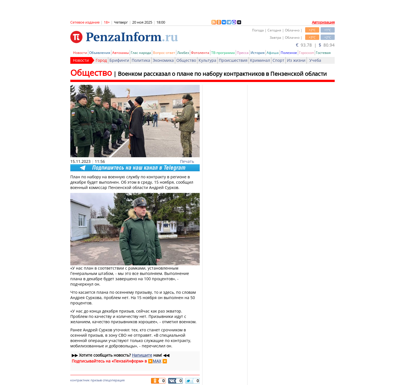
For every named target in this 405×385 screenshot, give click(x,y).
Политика (141, 60)
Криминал (260, 60)
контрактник (80, 380)
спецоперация (114, 380)
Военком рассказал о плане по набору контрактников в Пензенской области (222, 74)
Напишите (142, 355)
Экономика (163, 60)
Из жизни (296, 60)
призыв (96, 380)
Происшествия (233, 60)
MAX (157, 361)
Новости (80, 52)
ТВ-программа (223, 52)
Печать (187, 161)
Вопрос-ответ (164, 52)
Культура (207, 60)
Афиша (273, 52)
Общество (186, 60)
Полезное (289, 52)
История (258, 52)
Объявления (99, 52)
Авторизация (323, 22)
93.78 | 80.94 (315, 45)
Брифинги (119, 60)
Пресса (243, 52)
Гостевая (323, 52)
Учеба (315, 60)
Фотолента (200, 52)
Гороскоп (306, 52)
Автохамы (120, 52)
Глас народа (141, 52)
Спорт (278, 60)
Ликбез (183, 52)
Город (101, 60)
